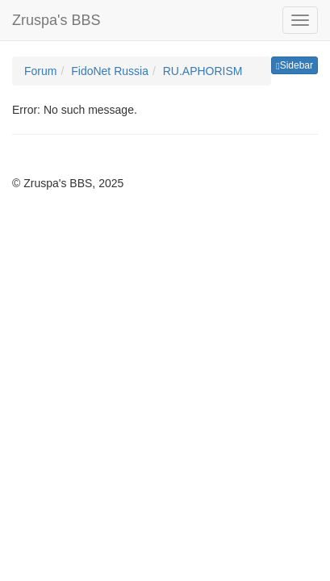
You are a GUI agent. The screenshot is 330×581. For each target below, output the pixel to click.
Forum (40, 71)
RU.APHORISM (203, 71)
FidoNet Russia (109, 71)
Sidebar (294, 65)
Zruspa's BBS (56, 20)
